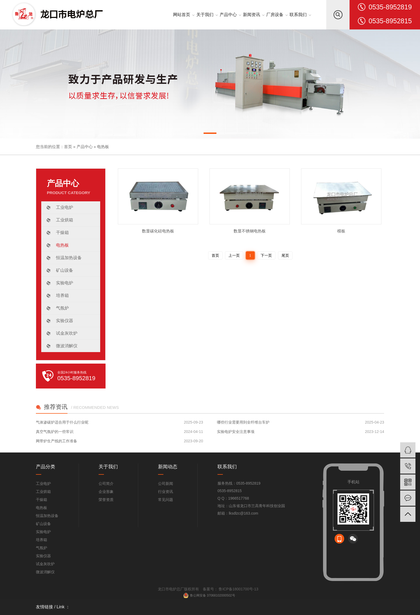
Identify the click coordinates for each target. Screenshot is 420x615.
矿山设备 (64, 270)
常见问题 (165, 499)
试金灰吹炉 (66, 333)
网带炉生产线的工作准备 (56, 441)
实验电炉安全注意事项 (235, 431)
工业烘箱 (64, 220)
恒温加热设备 (69, 257)
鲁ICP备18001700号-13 (238, 589)
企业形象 (106, 491)
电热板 (103, 146)
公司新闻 (165, 483)
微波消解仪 (66, 346)
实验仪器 (64, 320)
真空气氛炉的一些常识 (54, 431)
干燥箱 (62, 232)
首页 (68, 146)
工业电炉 (64, 207)
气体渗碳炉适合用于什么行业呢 (62, 422)
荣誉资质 (106, 499)
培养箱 (62, 295)
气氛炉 (62, 308)
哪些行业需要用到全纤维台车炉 (243, 422)
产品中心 (85, 146)
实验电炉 (64, 283)
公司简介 (106, 483)
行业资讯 (165, 491)
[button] (210, 134)
